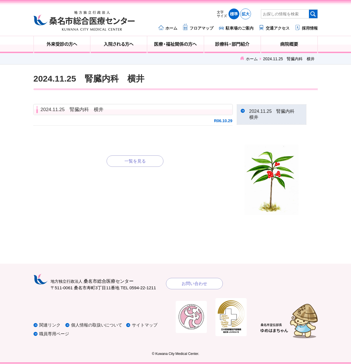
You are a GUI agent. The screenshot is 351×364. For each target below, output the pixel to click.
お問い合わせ (194, 284)
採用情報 (310, 28)
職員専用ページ (54, 334)
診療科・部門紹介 (232, 44)
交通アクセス (278, 28)
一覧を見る (135, 161)
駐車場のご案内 (240, 28)
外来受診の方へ (62, 44)
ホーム (171, 28)
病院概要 (289, 44)
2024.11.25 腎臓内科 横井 (72, 109)
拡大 (246, 14)
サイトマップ (145, 326)
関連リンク (50, 326)
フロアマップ (201, 28)
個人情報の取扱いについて (97, 326)
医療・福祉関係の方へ (175, 44)
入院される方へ (119, 44)
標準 (234, 14)
